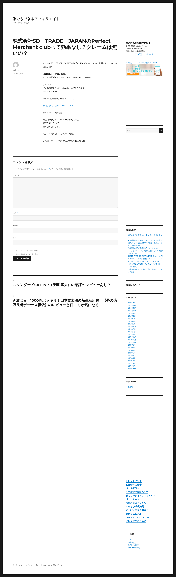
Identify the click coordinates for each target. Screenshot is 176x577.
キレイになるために (136, 521)
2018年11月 (132, 308)
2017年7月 (131, 350)
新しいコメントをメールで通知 (27, 251)
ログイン (131, 540)
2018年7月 (132, 319)
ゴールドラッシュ (135, 488)
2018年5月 (132, 324)
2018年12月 (132, 305)
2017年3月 (132, 361)
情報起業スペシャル (136, 502)
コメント (16, 175)
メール (16, 225)
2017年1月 (131, 366)
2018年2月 (132, 332)
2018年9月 (132, 313)
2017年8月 (132, 348)
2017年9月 (132, 345)
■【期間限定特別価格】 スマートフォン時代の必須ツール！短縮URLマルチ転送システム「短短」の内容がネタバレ (145, 243)
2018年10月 (132, 311)
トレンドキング (134, 481)
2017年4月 (132, 358)
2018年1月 (132, 334)
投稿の (132, 542)
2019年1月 (131, 303)
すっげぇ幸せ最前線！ (137, 510)
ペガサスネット (134, 499)
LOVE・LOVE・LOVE (137, 517)
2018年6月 (132, 321)
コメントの (133, 545)
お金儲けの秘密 (134, 484)
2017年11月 (132, 340)
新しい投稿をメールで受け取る (27, 254)
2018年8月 (132, 316)
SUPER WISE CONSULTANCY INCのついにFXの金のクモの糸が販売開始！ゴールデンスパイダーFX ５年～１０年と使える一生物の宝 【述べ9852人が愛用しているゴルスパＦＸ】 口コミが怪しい (145, 261)
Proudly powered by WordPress (49, 565)
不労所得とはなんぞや (137, 491)
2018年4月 (132, 326)
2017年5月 (131, 355)
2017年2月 (132, 363)
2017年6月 (132, 353)
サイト (15, 238)
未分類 (130, 387)
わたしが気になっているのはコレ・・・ (61, 105)
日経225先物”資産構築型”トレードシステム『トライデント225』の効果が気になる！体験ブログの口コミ (145, 251)
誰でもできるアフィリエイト (36, 19)
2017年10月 (132, 342)
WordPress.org (134, 547)
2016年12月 (132, 369)
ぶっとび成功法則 (135, 506)
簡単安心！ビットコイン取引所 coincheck (141, 63)
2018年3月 (132, 329)
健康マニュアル (134, 513)
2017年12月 (132, 337)
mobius (16, 70)
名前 (15, 213)
